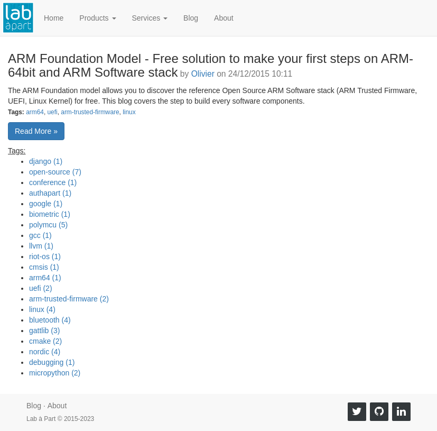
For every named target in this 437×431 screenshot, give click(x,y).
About (224, 18)
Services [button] (150, 18)
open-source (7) (55, 172)
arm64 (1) (45, 277)
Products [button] (97, 18)
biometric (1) (49, 214)
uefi (52, 112)
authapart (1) (50, 193)
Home (53, 18)
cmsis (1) (44, 267)
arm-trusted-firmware (90, 112)
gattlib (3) (44, 330)
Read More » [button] (36, 131)
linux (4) (42, 309)
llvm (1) (41, 246)
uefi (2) (40, 288)
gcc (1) (40, 235)
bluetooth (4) (50, 320)
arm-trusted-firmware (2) (69, 299)
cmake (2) (45, 341)
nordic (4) (44, 351)
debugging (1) (52, 362)
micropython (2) (54, 373)
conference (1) (53, 182)
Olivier (203, 73)
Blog (190, 18)
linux (129, 112)
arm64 (35, 112)
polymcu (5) (48, 225)
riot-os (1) (45, 256)
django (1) (45, 161)
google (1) (45, 203)
